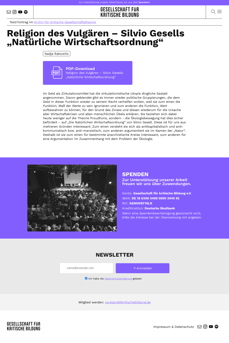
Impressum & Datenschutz (173, 327)
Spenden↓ (144, 2)
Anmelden (144, 268)
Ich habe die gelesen (115, 278)
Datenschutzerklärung (118, 278)
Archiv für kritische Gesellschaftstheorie (65, 22)
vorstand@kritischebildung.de (128, 302)
